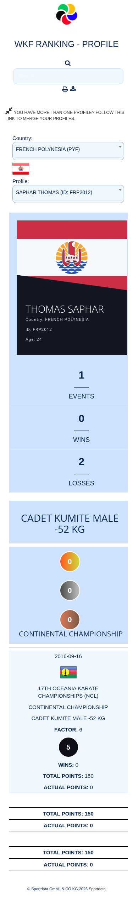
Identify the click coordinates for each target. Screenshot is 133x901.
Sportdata (97, 889)
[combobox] (68, 151)
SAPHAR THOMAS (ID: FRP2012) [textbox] (54, 192)
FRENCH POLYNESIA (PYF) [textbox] (48, 149)
